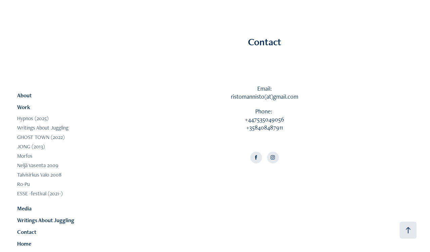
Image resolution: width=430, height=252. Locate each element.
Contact (26, 232)
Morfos (25, 155)
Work (23, 107)
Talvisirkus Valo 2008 (39, 174)
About (24, 95)
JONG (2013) (31, 146)
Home (24, 243)
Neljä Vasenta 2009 (37, 165)
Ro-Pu (23, 184)
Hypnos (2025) (33, 118)
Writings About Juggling (43, 127)
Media (24, 208)
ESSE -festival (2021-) (40, 193)
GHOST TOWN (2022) (41, 137)
